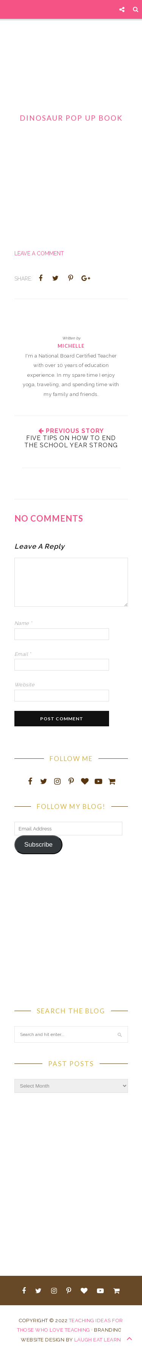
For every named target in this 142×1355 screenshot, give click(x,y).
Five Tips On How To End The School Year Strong (71, 441)
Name (23, 623)
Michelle (71, 346)
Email (22, 654)
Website (24, 684)
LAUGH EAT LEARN (97, 1340)
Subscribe (38, 844)
